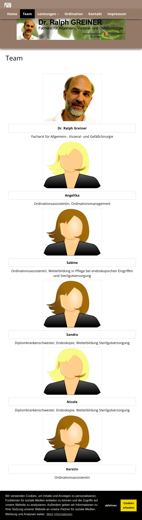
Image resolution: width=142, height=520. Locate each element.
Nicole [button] (72, 402)
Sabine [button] (72, 262)
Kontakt (95, 14)
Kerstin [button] (72, 469)
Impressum (116, 14)
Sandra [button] (72, 334)
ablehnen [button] (111, 505)
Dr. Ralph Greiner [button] (72, 128)
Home (12, 14)
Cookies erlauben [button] (128, 505)
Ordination (74, 14)
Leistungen (48, 14)
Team (27, 14)
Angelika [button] (72, 195)
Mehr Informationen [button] (59, 514)
